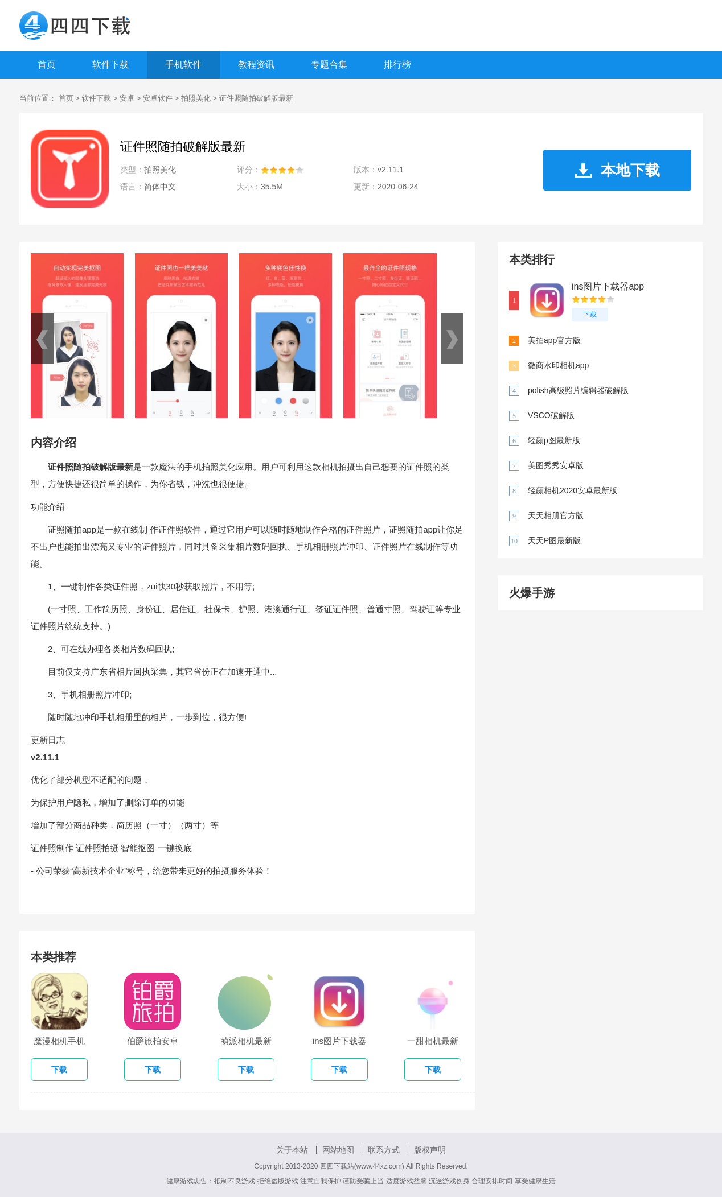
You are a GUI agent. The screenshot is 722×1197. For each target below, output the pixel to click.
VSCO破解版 (551, 415)
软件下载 (110, 64)
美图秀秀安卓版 (556, 465)
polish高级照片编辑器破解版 (578, 390)
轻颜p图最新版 (554, 440)
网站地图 (338, 1150)
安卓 (127, 98)
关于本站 (292, 1150)
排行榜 (397, 64)
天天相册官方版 (556, 515)
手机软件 (183, 64)
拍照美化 (196, 98)
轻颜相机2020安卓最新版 (572, 490)
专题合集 (329, 64)
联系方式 (384, 1150)
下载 (590, 315)
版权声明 (430, 1150)
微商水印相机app (558, 365)
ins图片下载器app (608, 286)
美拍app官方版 (554, 340)
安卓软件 (158, 98)
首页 (47, 64)
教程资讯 (256, 64)
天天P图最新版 (554, 540)
